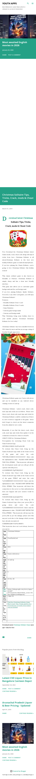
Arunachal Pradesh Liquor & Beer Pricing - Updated (17, 704)
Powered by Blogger (18, 771)
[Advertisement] (18, 125)
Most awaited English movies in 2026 (14, 44)
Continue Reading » (9, 691)
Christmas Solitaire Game (22, 625)
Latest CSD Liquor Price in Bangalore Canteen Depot (17, 679)
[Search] (28, 3)
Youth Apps (9, 3)
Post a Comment (14, 55)
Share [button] (4, 55)
